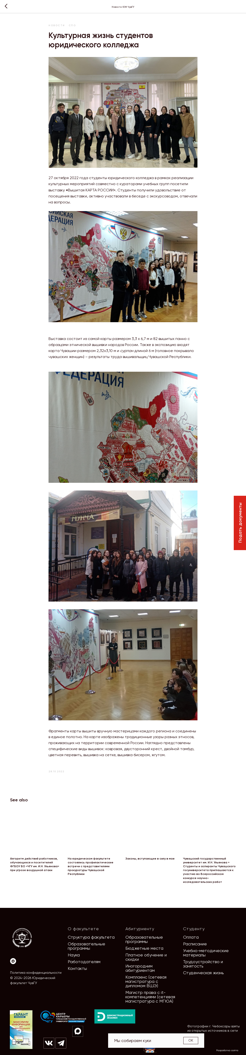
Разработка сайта (227, 1050)
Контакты (77, 968)
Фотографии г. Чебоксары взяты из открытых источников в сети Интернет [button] (213, 1030)
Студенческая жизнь (203, 972)
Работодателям (84, 961)
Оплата (191, 937)
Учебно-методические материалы (206, 952)
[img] (63, 1017)
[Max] (13, 961)
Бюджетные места (144, 948)
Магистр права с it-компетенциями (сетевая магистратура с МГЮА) (150, 997)
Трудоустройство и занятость (203, 963)
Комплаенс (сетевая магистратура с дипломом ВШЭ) (145, 981)
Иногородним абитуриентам (140, 968)
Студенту (194, 928)
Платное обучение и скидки (146, 957)
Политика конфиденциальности (36, 972)
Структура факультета (91, 937)
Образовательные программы (86, 946)
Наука (74, 954)
